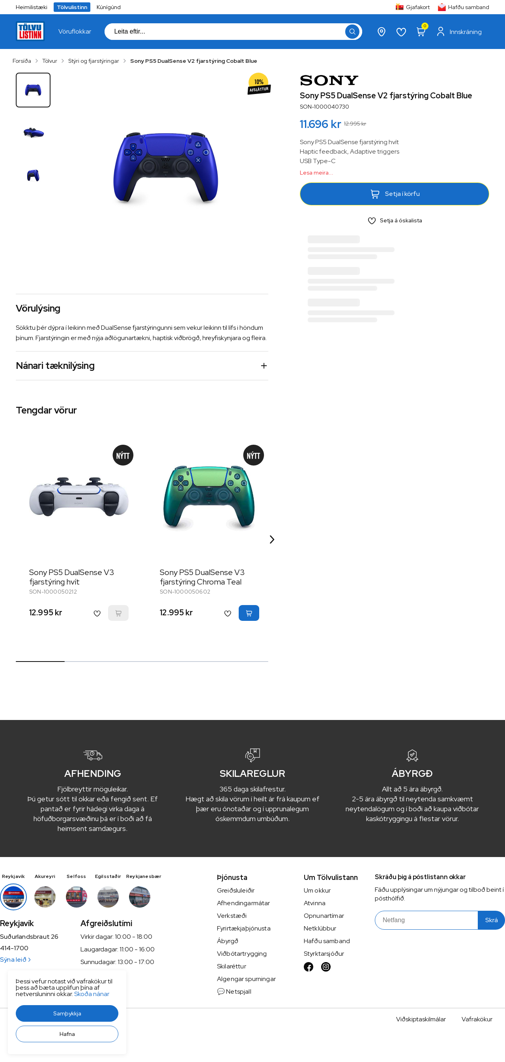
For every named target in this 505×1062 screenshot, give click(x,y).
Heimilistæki (31, 7)
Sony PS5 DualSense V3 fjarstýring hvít (71, 577)
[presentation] (74, 31)
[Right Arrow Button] (272, 539)
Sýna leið (15, 959)
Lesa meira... (316, 172)
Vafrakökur (477, 1019)
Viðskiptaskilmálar (421, 1019)
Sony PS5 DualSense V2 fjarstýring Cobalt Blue (193, 60)
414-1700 (14, 948)
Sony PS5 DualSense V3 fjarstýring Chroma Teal (202, 577)
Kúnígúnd (109, 7)
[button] (18, 1048)
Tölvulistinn (72, 7)
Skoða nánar (26, 1042)
